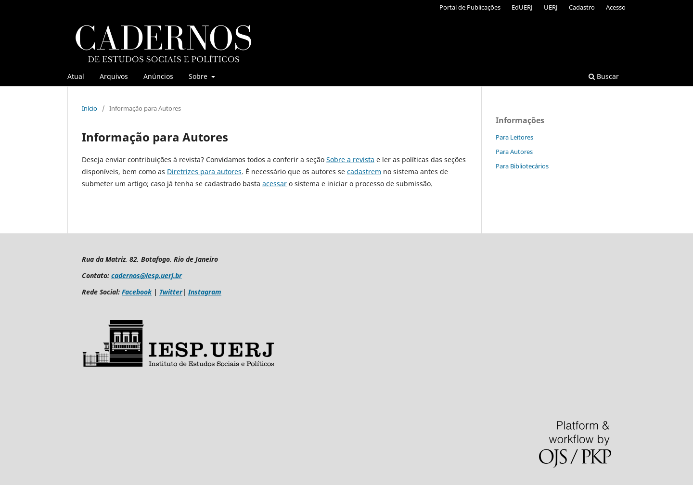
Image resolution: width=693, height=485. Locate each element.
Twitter (170, 291)
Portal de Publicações (469, 7)
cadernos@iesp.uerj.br (146, 275)
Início (89, 108)
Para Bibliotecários (522, 166)
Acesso (616, 7)
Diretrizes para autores (204, 171)
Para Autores (514, 151)
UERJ (551, 7)
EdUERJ (522, 7)
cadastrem (364, 171)
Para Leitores (514, 137)
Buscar (604, 76)
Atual (75, 76)
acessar (274, 183)
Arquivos (114, 76)
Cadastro (582, 7)
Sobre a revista (350, 159)
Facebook (137, 291)
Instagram (204, 291)
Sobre (199, 76)
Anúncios (158, 76)
